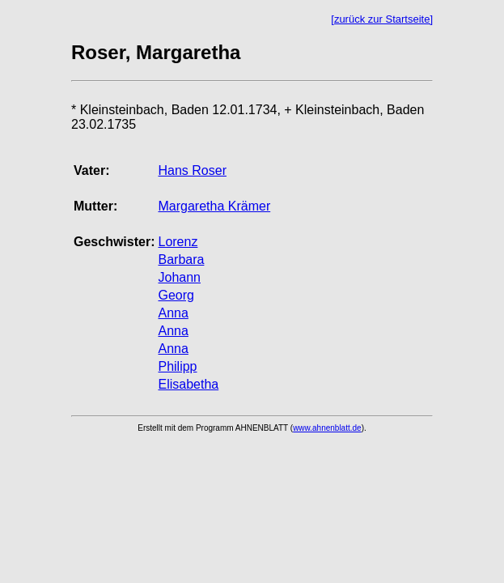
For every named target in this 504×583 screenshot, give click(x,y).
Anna (173, 313)
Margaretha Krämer (214, 206)
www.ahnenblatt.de (327, 427)
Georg (175, 295)
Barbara (181, 259)
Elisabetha (188, 384)
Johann (179, 277)
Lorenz (177, 242)
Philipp (177, 366)
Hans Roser (192, 170)
